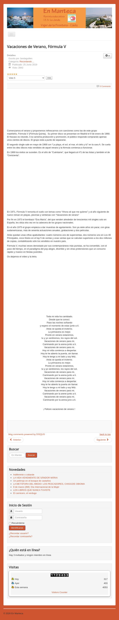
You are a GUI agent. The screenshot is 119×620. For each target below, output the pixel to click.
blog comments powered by (26, 434)
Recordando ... (27, 61)
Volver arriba (109, 613)
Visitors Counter (59, 592)
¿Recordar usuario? (19, 533)
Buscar (31, 455)
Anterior (15, 439)
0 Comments (105, 86)
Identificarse (17, 528)
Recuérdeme (18, 523)
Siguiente (103, 439)
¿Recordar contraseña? (20, 536)
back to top (105, 434)
